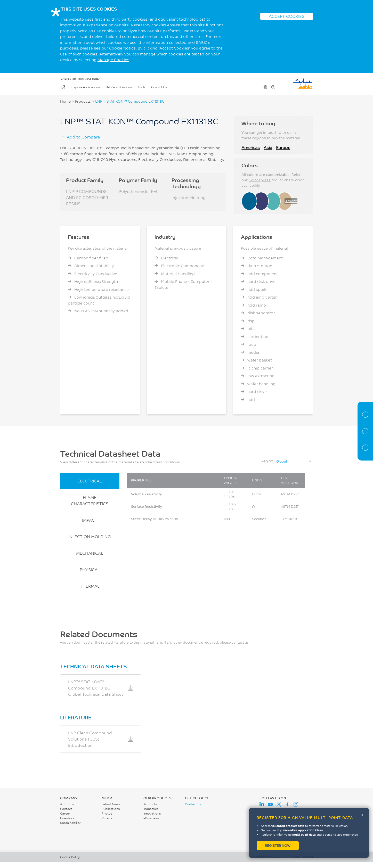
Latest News (111, 804)
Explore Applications (85, 87)
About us (67, 804)
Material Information (365, 415)
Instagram (296, 804)
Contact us (193, 804)
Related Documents (365, 448)
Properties (365, 431)
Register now (277, 845)
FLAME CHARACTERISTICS (89, 500)
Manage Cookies (113, 59)
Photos (107, 813)
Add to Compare (83, 136)
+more (291, 201)
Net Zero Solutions (119, 87)
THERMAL (90, 586)
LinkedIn (262, 804)
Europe (283, 147)
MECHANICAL (89, 553)
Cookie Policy (70, 857)
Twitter (279, 804)
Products (83, 101)
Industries (151, 809)
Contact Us (159, 87)
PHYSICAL (90, 569)
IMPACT (89, 520)
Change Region (265, 87)
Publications (111, 809)
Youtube (270, 804)
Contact (66, 809)
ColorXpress (260, 180)
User (272, 87)
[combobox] (293, 461)
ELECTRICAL (89, 480)
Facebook (287, 804)
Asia (268, 147)
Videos (107, 818)
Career (65, 813)
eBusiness (151, 818)
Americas (250, 147)
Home (62, 87)
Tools (141, 87)
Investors (67, 818)
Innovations (152, 813)
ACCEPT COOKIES (286, 16)
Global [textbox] (281, 461)
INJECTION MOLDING (89, 536)
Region (267, 460)
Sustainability (70, 823)
